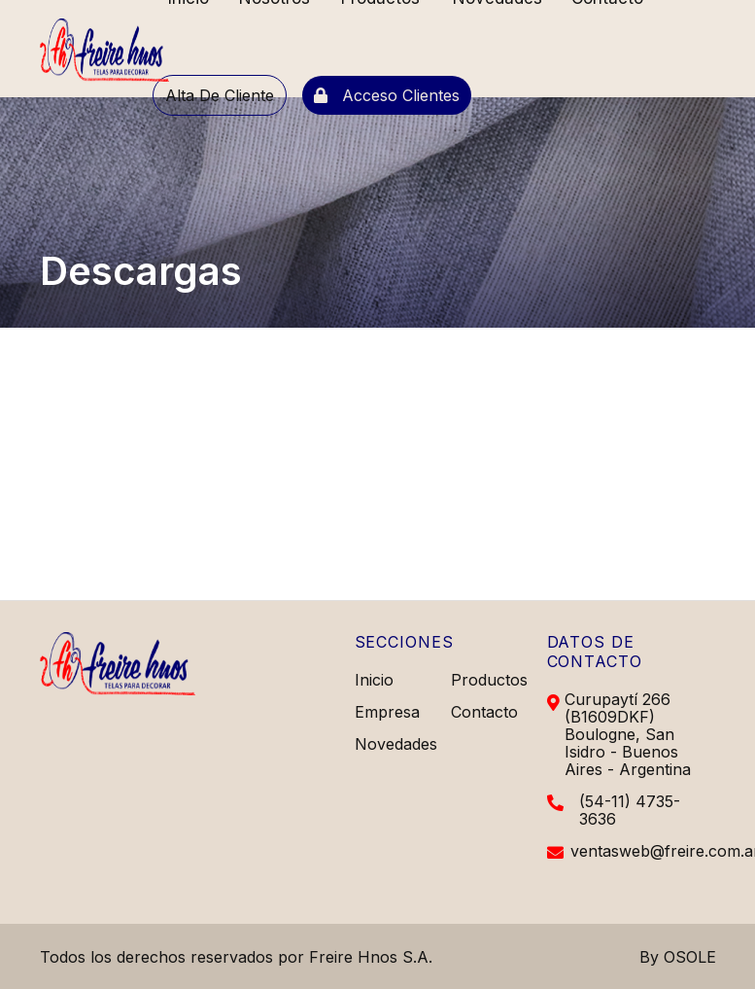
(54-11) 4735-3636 (629, 810)
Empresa (387, 712)
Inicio (374, 679)
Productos (489, 679)
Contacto (484, 712)
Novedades (396, 744)
